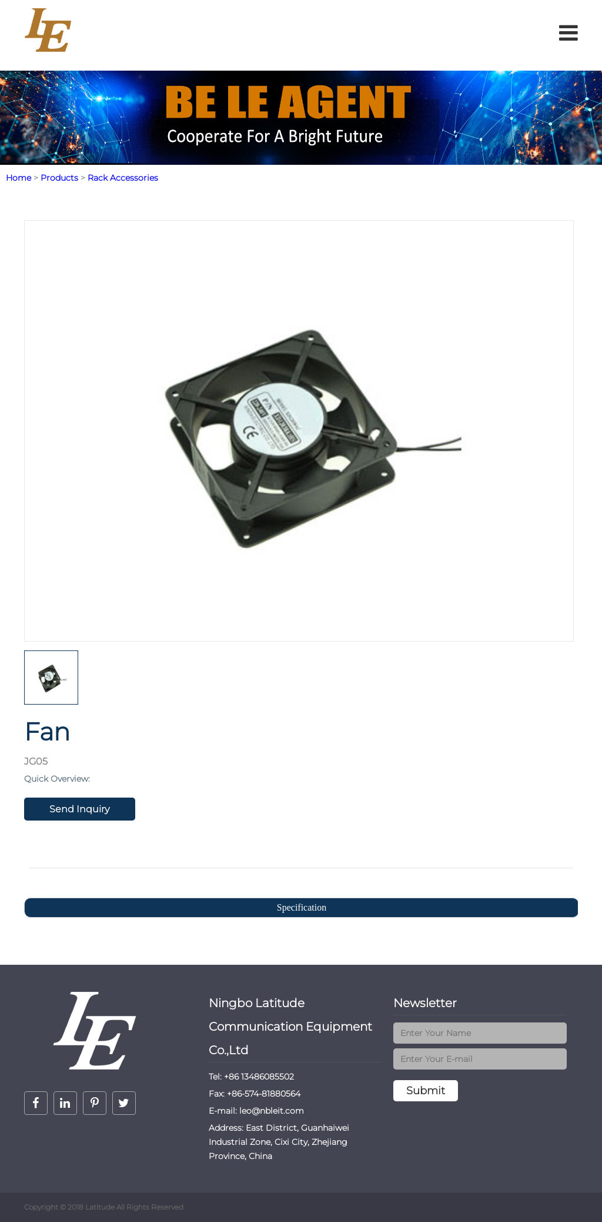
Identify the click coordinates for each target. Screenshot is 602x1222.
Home (18, 177)
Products (59, 177)
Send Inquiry (79, 809)
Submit (425, 1090)
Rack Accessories (123, 177)
